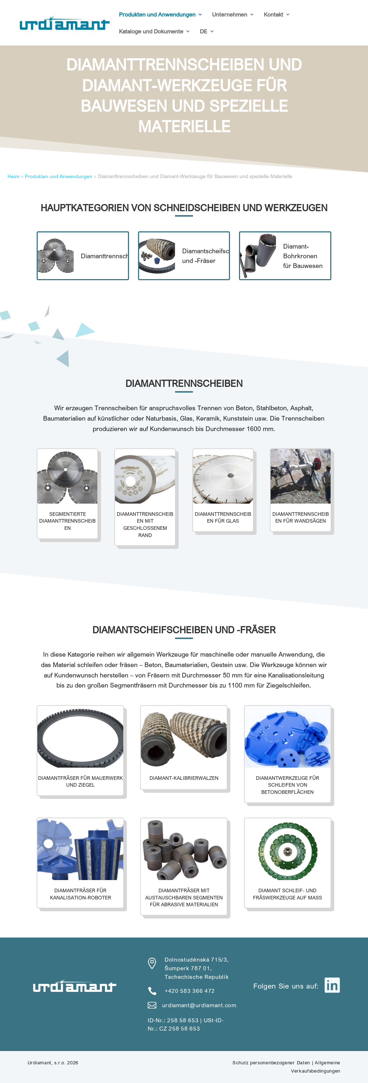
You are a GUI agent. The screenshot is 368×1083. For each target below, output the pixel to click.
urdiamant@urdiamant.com (199, 1005)
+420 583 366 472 (190, 990)
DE (203, 32)
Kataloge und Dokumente (151, 32)
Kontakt (273, 15)
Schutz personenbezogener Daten (271, 1062)
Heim (13, 176)
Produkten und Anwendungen (157, 15)
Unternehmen (229, 15)
